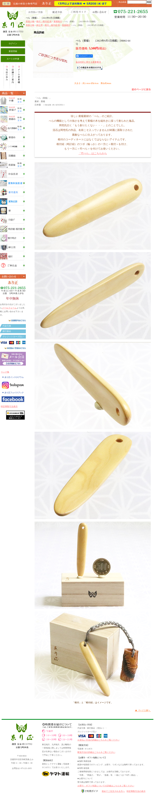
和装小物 (30, 21)
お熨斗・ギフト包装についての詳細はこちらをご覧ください (106, 786)
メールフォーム (9, 308)
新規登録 (13, 51)
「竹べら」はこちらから (92, 153)
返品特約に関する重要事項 (88, 62)
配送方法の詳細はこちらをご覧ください (96, 752)
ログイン (13, 43)
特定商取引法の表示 (136, 791)
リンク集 (5, 372)
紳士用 (39, 25)
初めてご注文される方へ (113, 791)
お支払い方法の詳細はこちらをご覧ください (98, 740)
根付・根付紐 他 (44, 21)
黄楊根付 (58, 21)
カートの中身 (13, 59)
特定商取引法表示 (9, 406)
